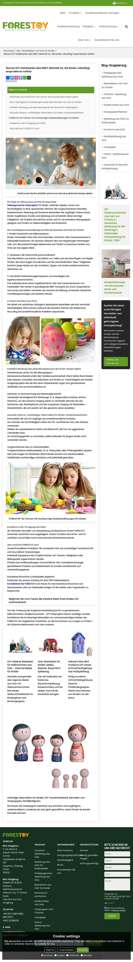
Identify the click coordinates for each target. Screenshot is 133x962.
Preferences (72, 955)
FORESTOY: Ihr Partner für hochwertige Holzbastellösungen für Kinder (44, 117)
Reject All (50, 950)
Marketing (86, 955)
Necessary (47, 955)
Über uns (83, 40)
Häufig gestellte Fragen (89, 856)
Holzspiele (40, 917)
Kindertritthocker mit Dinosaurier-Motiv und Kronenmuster (114, 288)
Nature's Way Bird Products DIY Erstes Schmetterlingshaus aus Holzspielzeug (80, 666)
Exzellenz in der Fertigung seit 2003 (27, 123)
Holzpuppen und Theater (44, 911)
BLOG (60, 864)
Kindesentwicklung (69, 26)
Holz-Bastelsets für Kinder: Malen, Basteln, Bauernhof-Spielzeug (49, 666)
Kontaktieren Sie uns (107, 40)
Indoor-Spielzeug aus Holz (42, 926)
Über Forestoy (65, 850)
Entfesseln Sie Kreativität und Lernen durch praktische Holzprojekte (44, 96)
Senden (112, 915)
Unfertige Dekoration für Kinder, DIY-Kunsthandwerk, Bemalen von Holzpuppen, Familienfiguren (46, 799)
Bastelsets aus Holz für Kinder (43, 886)
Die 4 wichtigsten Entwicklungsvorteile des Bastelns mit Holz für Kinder (46, 102)
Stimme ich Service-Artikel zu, (114, 909)
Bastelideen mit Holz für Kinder (39, 50)
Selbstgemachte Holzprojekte (22, 205)
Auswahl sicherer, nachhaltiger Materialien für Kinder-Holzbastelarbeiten (47, 112)
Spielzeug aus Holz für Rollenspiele (42, 865)
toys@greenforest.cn (14, 931)
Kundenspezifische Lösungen (102, 12)
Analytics (59, 955)
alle (18, 50)
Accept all (83, 950)
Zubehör (109, 903)
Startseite (9, 50)
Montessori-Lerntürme (41, 894)
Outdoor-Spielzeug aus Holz (42, 853)
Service (84, 850)
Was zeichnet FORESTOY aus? (25, 128)
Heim (63, 12)
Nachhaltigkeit (65, 859)
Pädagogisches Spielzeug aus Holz (43, 876)
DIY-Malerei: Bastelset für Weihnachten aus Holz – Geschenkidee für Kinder (20, 666)
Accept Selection (66, 950)
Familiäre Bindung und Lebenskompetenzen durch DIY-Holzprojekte (44, 107)
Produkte (74, 12)
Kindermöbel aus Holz (42, 902)
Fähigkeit (87, 26)
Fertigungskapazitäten (70, 855)
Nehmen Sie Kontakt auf (113, 361)
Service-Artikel (118, 910)
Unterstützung (107, 26)
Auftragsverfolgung (91, 863)
